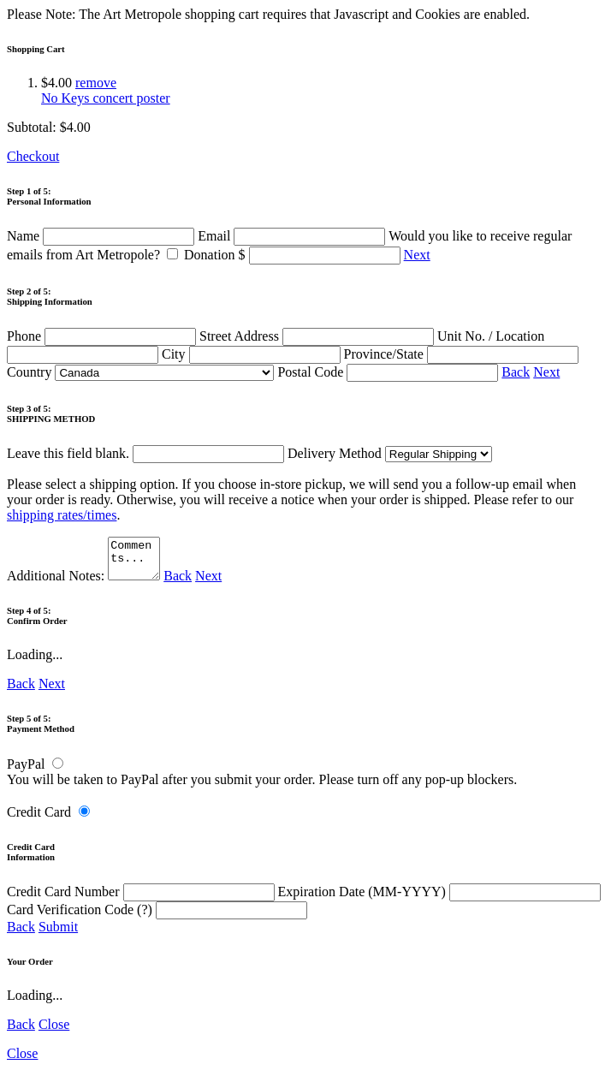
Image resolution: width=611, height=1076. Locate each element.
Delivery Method (390, 453)
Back (515, 372)
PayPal (25, 771)
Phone (103, 336)
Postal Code (389, 372)
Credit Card (39, 819)
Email (293, 236)
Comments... (136, 562)
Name (102, 236)
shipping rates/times (61, 515)
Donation (294, 254)
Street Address (318, 336)
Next (417, 254)
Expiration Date (439, 899)
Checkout (33, 156)
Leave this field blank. (145, 453)
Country (140, 372)
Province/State (461, 354)
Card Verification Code (157, 917)
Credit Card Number (142, 899)
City (253, 354)
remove (95, 82)
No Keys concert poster (105, 98)
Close (54, 1032)
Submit (58, 934)
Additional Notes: (85, 583)
